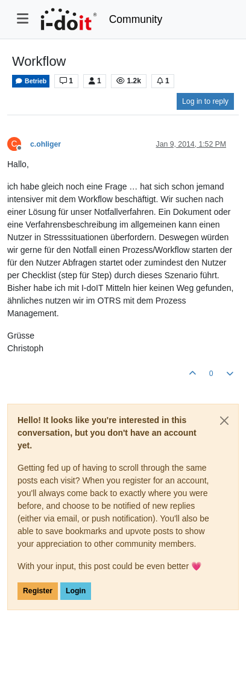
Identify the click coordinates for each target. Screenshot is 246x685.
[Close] (224, 420)
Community (136, 19)
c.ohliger (45, 144)
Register (37, 591)
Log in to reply (205, 101)
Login (76, 591)
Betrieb (30, 81)
